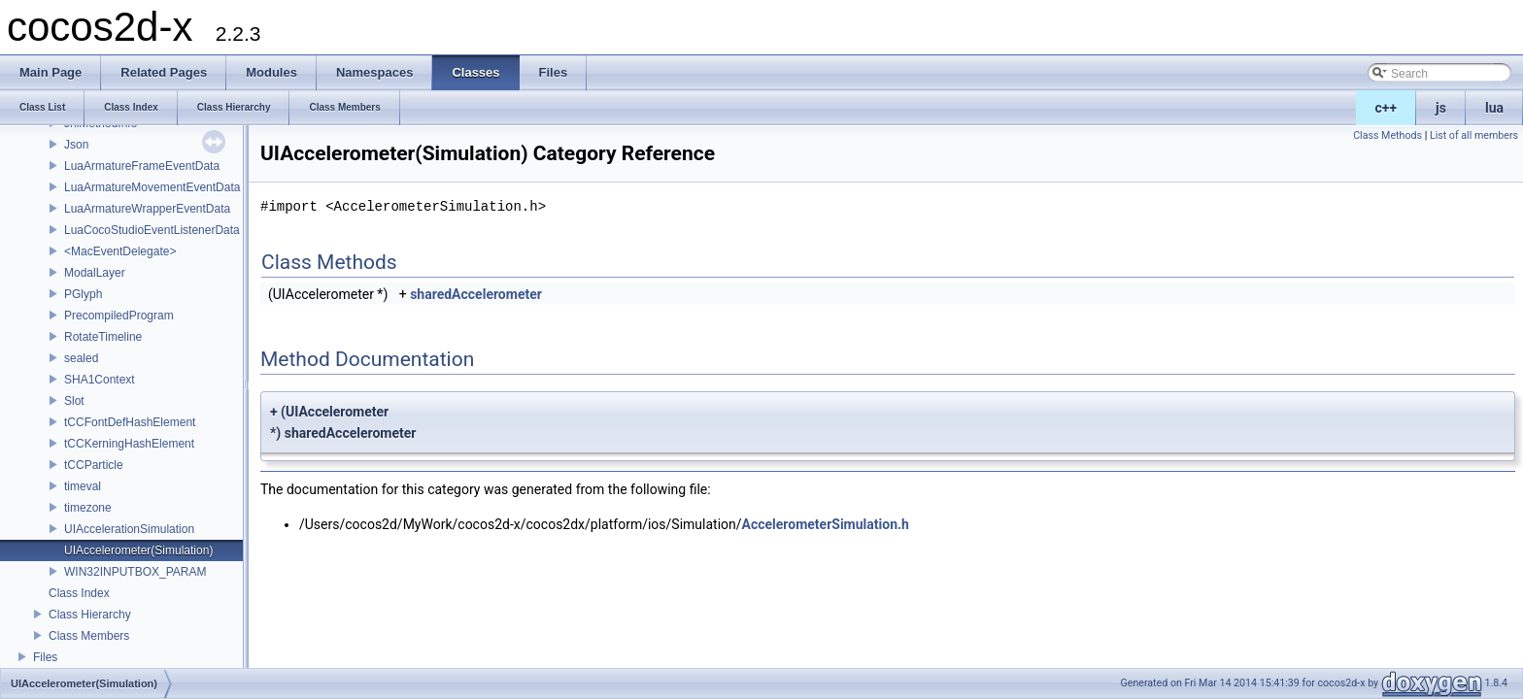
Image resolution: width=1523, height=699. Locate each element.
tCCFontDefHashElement (129, 422)
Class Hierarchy (90, 614)
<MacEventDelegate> (120, 251)
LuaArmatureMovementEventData (152, 187)
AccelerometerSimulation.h (825, 524)
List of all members (1474, 135)
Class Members (89, 636)
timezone (88, 508)
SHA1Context (99, 379)
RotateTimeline (103, 337)
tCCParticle (93, 465)
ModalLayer (94, 273)
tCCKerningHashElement (129, 443)
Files (45, 657)
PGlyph (83, 294)
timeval (82, 486)
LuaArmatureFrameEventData (142, 166)
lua (1494, 108)
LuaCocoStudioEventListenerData (152, 230)
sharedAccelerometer (476, 294)
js (1441, 108)
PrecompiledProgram (119, 315)
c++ (1386, 108)
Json (76, 144)
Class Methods (1387, 135)
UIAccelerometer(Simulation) (138, 550)
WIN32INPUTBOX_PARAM (135, 572)
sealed (81, 358)
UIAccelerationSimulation (129, 529)
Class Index (79, 593)
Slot (74, 401)
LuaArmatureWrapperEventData (147, 209)
